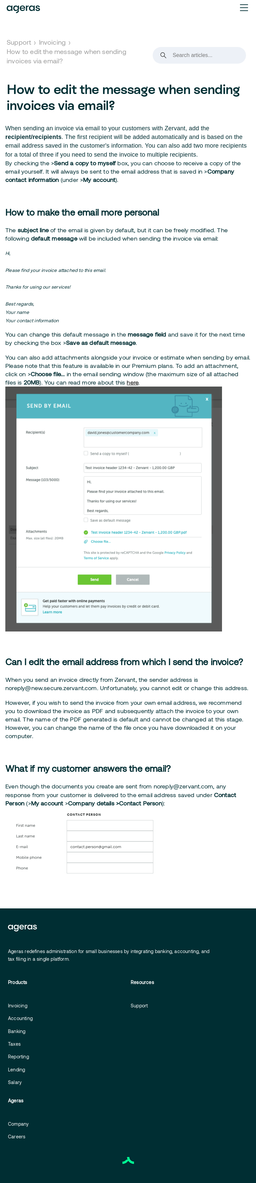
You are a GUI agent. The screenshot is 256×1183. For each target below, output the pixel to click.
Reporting (18, 1056)
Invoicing (52, 42)
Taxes (14, 1044)
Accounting (20, 1018)
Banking (16, 1031)
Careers (16, 1136)
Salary (15, 1082)
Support (19, 42)
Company (18, 1124)
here (132, 382)
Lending (16, 1069)
